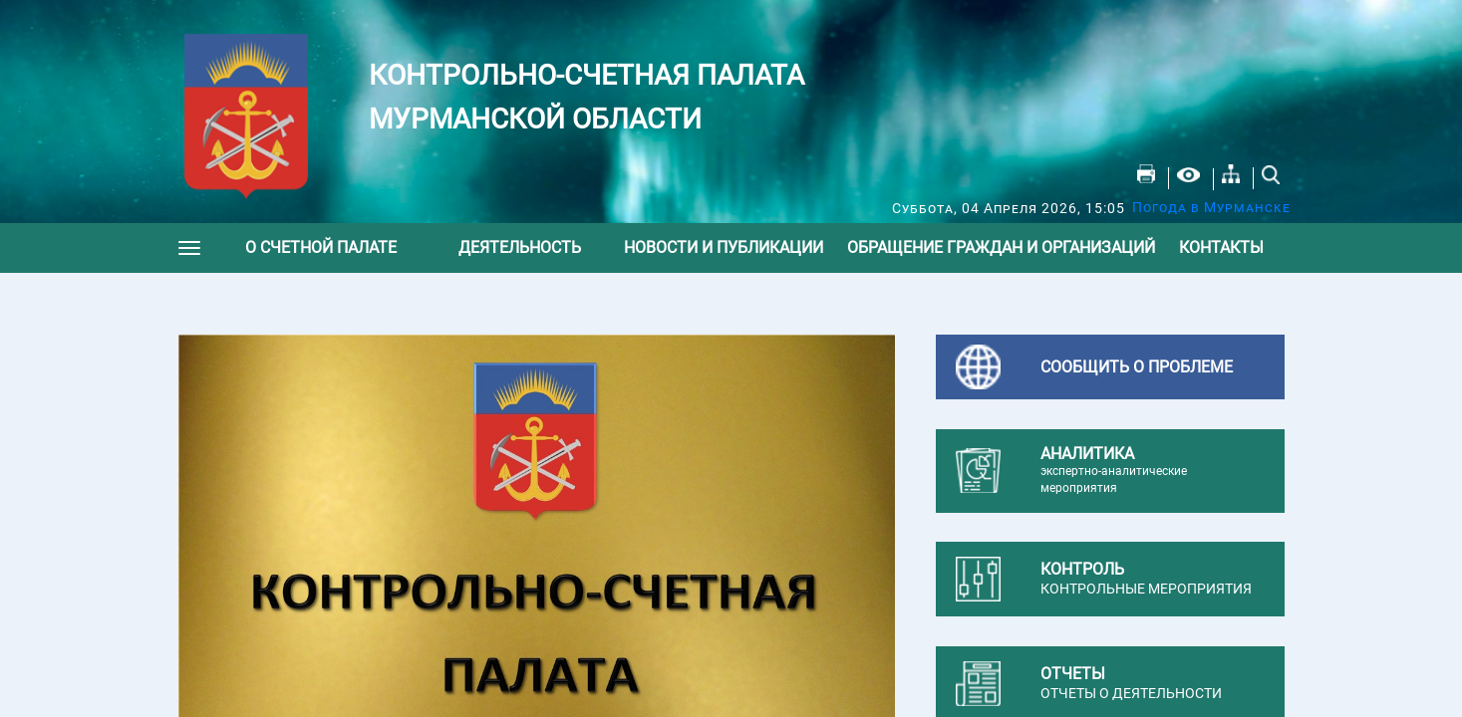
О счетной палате (321, 247)
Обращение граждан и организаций (1001, 247)
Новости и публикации (723, 247)
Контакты (1221, 247)
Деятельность (519, 247)
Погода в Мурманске (1211, 207)
